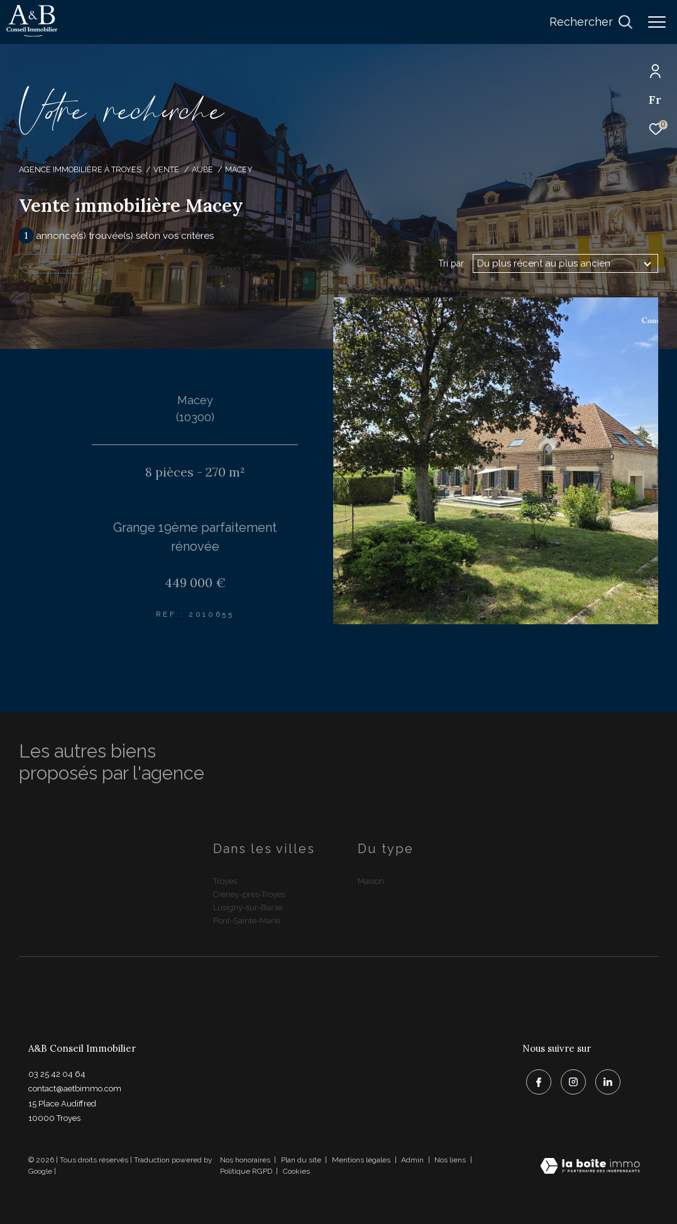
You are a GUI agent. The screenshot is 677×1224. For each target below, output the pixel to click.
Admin (413, 1159)
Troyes (225, 881)
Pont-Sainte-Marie (246, 920)
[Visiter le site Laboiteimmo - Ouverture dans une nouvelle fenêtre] (590, 1167)
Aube (202, 169)
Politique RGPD (246, 1171)
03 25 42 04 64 (56, 1074)
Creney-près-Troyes (249, 894)
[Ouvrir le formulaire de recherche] (590, 22)
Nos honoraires (245, 1159)
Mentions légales (362, 1159)
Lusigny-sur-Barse (247, 907)
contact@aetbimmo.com (74, 1088)
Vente (166, 169)
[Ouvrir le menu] (657, 22)
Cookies (296, 1171)
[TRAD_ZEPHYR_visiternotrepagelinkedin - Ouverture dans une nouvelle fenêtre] (604, 1078)
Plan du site (302, 1159)
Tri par (451, 263)
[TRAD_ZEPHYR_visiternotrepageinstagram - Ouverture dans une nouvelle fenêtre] (569, 1078)
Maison (54, 263)
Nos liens (451, 1159)
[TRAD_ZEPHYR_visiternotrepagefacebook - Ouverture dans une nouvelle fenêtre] (535, 1078)
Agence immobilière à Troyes (80, 169)
